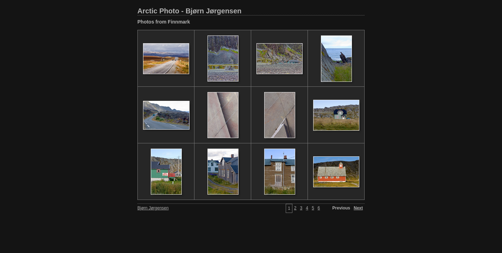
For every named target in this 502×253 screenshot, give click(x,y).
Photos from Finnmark (163, 22)
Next (358, 208)
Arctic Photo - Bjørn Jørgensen (189, 11)
